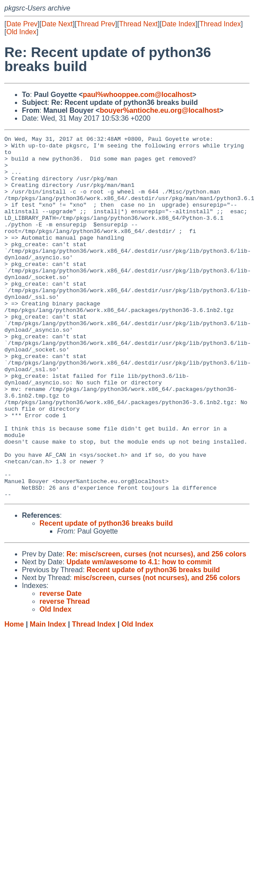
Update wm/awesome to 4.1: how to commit (138, 634)
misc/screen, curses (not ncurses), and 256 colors (157, 650)
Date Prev (21, 24)
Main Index (48, 696)
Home (14, 696)
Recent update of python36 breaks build (106, 595)
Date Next (56, 24)
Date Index (178, 24)
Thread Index (220, 24)
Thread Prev (96, 24)
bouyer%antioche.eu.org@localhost (159, 110)
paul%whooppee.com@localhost (137, 94)
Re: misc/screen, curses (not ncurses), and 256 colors (156, 626)
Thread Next (138, 24)
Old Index (21, 32)
